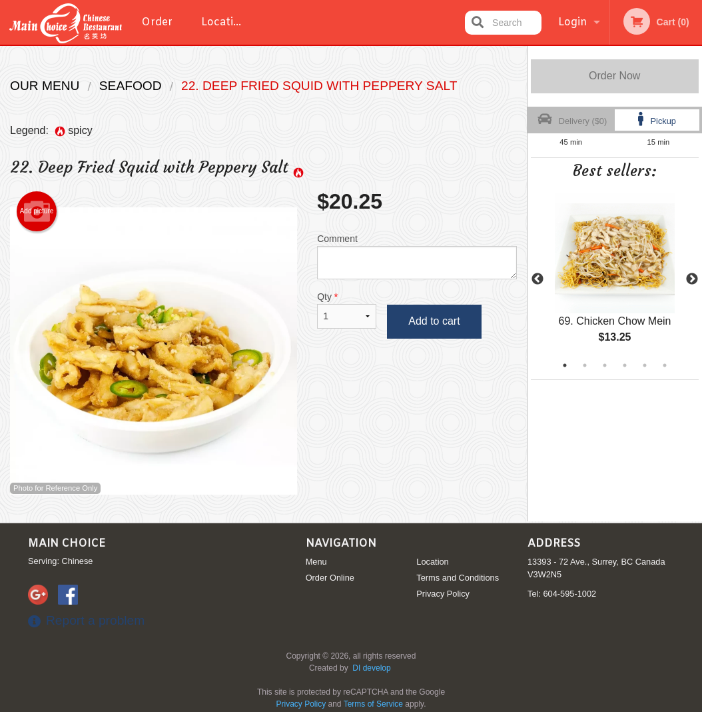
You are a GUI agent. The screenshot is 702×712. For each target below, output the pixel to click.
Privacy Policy (443, 594)
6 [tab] (664, 365)
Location (223, 22)
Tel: (561, 594)
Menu (316, 562)
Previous (537, 279)
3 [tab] (604, 365)
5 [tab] (644, 365)
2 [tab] (584, 365)
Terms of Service (373, 704)
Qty (346, 310)
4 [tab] (624, 365)
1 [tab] (564, 365)
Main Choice (66, 544)
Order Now (614, 75)
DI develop (371, 668)
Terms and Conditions (457, 578)
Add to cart (434, 321)
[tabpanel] (615, 279)
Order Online (158, 30)
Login (572, 22)
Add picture (37, 211)
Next (692, 279)
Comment (416, 256)
